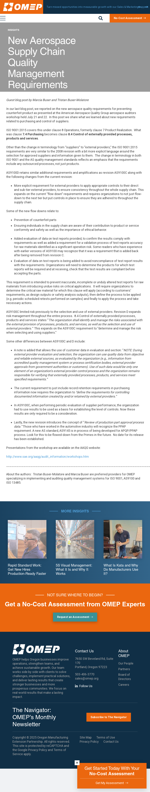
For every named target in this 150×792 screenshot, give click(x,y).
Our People (125, 663)
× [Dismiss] (77, 763)
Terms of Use (105, 737)
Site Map (86, 737)
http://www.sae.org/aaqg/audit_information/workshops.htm (47, 456)
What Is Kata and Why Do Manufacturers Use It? (121, 569)
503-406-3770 (84, 674)
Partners (124, 669)
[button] (100, 18)
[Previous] (139, 7)
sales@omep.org (86, 678)
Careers (123, 684)
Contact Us (111, 741)
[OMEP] (22, 7)
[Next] (146, 7)
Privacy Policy (37, 750)
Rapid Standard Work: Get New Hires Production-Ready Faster (27, 569)
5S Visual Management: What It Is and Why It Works (74, 569)
